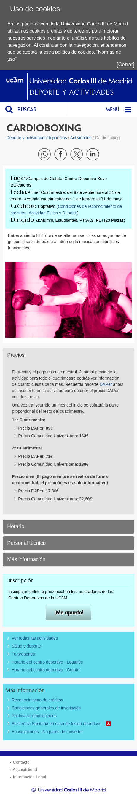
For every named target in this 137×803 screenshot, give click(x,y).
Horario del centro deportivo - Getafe (45, 669)
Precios (16, 355)
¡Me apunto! (68, 612)
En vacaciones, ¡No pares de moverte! (47, 731)
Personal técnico (26, 543)
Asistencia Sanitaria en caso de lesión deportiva (56, 723)
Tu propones (23, 654)
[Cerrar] (126, 65)
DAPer (106, 384)
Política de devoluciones (34, 715)
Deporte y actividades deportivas (37, 137)
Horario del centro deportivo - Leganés (47, 662)
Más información (26, 559)
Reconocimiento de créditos (37, 700)
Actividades (81, 137)
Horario (15, 526)
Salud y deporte (26, 646)
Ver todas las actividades (35, 638)
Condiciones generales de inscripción (46, 708)
